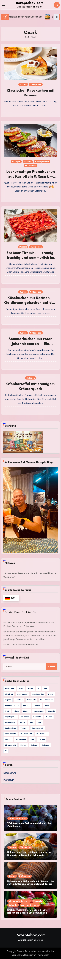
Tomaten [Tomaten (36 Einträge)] (23, 728)
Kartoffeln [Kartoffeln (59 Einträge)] (31, 700)
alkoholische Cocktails (19, 901)
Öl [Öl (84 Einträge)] (6, 751)
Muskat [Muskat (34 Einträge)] (26, 711)
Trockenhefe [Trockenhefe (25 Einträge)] (10, 734)
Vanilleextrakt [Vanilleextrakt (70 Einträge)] (26, 734)
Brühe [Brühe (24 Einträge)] (21, 689)
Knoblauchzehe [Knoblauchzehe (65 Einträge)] (46, 700)
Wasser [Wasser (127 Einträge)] (8, 739)
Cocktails (37, 901)
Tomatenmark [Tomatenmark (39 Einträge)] (37, 728)
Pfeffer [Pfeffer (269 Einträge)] (49, 717)
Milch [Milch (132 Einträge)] (7, 711)
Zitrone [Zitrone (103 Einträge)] (41, 739)
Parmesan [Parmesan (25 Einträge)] (25, 717)
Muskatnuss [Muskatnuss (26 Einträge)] (38, 711)
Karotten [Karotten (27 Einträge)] (19, 700)
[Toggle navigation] (3, 4)
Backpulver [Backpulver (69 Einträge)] (9, 689)
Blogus (28, 955)
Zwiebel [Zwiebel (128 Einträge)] (34, 745)
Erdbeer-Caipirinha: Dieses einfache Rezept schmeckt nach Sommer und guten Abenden (27, 912)
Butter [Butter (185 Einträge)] (30, 689)
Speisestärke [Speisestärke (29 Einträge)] (10, 728)
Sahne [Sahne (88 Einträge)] (22, 722)
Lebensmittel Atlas (17, 818)
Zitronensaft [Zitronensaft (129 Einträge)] (10, 745)
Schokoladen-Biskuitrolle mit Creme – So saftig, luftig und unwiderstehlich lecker (30, 882)
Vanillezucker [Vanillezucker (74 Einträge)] (42, 734)
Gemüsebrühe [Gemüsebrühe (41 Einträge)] (38, 694)
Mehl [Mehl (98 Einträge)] (47, 705)
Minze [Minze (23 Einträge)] (16, 711)
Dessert (28, 161)
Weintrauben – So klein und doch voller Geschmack (29, 825)
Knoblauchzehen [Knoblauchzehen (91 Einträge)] (12, 705)
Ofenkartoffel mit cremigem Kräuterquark (30, 386)
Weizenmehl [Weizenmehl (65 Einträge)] (21, 739)
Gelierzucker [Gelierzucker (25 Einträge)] (22, 694)
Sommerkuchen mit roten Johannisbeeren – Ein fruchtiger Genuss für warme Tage (30, 346)
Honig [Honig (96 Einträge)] (50, 694)
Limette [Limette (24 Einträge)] (37, 705)
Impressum (8, 780)
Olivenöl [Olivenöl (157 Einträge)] (51, 711)
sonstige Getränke (30, 905)
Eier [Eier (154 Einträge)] (45, 689)
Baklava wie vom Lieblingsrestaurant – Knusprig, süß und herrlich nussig (29, 853)
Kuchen (23, 84)
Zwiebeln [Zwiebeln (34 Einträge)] (45, 745)
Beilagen (16, 161)
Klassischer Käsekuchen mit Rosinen (30, 93)
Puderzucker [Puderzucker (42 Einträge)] (10, 722)
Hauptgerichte (42, 161)
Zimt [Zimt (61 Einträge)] (32, 739)
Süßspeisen (35, 84)
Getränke (13, 905)
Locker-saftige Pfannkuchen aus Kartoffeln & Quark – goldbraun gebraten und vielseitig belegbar (30, 179)
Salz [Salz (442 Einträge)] (31, 722)
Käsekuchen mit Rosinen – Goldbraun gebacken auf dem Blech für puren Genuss (30, 302)
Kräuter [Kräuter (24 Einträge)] (26, 705)
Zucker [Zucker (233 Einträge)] (23, 745)
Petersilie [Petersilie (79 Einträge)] (37, 717)
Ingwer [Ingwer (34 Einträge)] (8, 700)
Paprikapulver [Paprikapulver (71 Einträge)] (10, 717)
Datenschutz (9, 773)
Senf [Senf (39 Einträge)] (39, 722)
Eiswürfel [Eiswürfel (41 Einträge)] (9, 694)
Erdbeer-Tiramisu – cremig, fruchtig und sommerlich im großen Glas (30, 257)
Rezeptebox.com (29, 2)
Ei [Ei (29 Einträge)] (38, 689)
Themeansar (43, 955)
